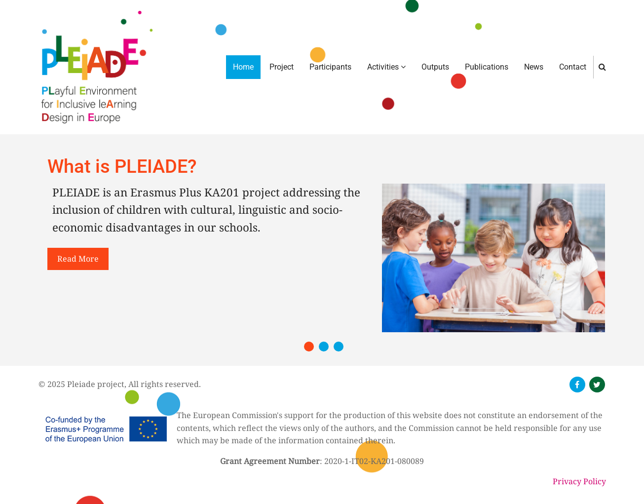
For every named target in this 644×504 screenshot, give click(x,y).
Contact (572, 67)
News (533, 67)
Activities (386, 67)
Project (281, 67)
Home (243, 67)
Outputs (435, 67)
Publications (486, 67)
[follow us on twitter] (597, 384)
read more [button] (78, 258)
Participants (330, 67)
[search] (602, 66)
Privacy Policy (579, 481)
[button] (309, 346)
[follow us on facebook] (577, 384)
